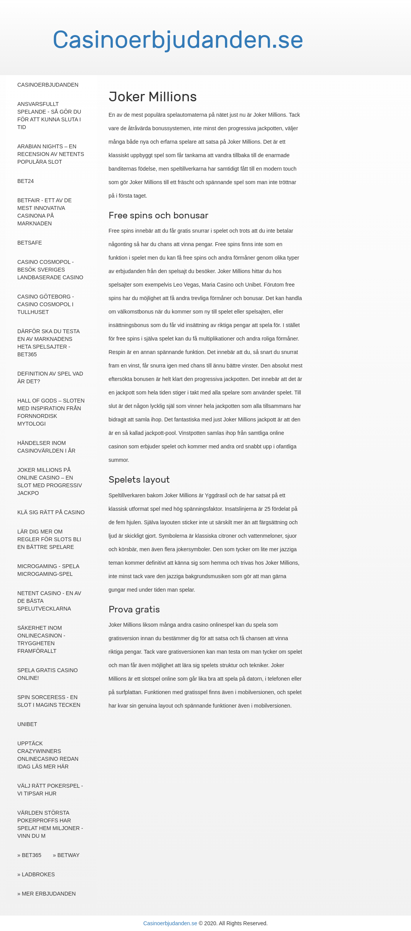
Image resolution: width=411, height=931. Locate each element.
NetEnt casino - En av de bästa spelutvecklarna (49, 601)
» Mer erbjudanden (46, 894)
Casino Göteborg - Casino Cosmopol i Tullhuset (45, 304)
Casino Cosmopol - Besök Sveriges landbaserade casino (50, 269)
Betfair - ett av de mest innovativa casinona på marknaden (44, 211)
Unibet (27, 724)
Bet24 (25, 181)
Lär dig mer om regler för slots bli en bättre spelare (49, 539)
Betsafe (29, 243)
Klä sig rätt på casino (51, 512)
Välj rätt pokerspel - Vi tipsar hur (50, 790)
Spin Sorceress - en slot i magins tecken (49, 701)
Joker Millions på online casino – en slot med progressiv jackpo (49, 481)
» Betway (66, 855)
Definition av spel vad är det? (50, 377)
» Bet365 (29, 855)
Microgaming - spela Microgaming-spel (48, 570)
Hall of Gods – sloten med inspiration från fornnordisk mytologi (51, 412)
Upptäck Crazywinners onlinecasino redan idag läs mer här (48, 755)
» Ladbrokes (36, 874)
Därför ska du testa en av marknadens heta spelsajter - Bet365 (48, 342)
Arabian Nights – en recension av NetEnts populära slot (50, 154)
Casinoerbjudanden (48, 85)
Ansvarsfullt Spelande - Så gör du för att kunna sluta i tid (49, 115)
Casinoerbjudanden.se (170, 923)
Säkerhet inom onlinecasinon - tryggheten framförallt (41, 639)
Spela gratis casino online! (47, 674)
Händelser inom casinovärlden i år (46, 447)
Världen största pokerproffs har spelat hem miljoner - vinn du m (50, 824)
